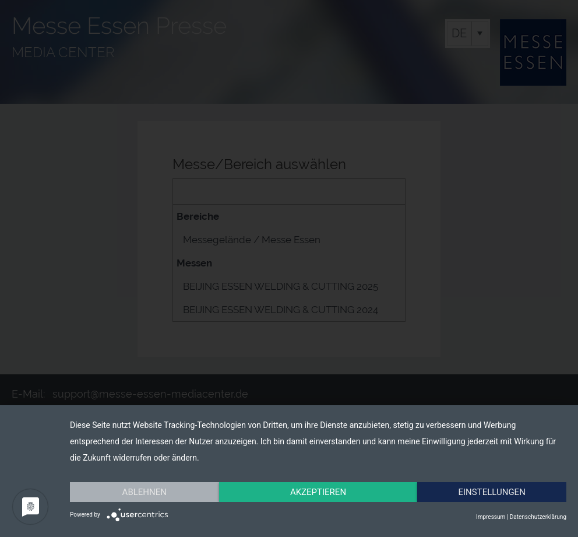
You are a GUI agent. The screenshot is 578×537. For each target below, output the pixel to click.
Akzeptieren (318, 492)
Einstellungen (492, 492)
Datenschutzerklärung (538, 517)
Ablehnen (144, 492)
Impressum (490, 517)
